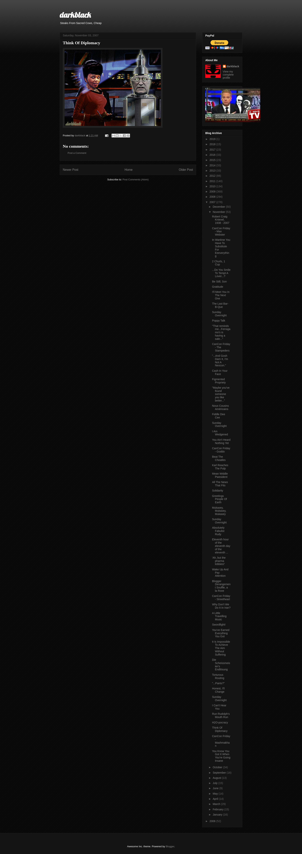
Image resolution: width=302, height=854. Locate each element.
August (217, 777)
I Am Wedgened (220, 433)
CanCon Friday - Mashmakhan (221, 741)
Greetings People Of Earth (219, 499)
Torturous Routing (218, 676)
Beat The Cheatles (219, 458)
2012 (213, 175)
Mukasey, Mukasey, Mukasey (219, 511)
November (219, 211)
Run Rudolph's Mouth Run (221, 715)
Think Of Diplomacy (219, 729)
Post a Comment (77, 153)
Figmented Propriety (219, 381)
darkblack (75, 15)
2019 (213, 139)
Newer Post (70, 169)
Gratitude (217, 286)
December (219, 206)
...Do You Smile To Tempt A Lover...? (221, 273)
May (215, 793)
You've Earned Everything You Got (220, 633)
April (216, 798)
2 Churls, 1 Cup (218, 263)
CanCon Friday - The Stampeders (221, 347)
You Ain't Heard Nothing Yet (221, 441)
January (218, 814)
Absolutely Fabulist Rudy (218, 531)
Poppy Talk (218, 320)
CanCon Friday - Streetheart (221, 597)
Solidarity (217, 490)
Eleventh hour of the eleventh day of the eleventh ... (221, 546)
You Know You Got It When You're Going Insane (221, 756)
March (217, 804)
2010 (213, 186)
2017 (213, 149)
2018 (213, 144)
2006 (213, 821)
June (216, 788)
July (215, 783)
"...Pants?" (218, 683)
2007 (213, 202)
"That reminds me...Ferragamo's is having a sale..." (221, 332)
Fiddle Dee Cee (218, 416)
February (218, 809)
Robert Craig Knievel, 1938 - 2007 (220, 220)
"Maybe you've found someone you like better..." (221, 394)
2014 (213, 165)
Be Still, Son (219, 281)
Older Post (186, 169)
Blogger (170, 846)
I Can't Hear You (219, 707)
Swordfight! (219, 624)
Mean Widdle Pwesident (220, 475)
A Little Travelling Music (219, 616)
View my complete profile (228, 74)
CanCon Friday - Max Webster (221, 231)
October (218, 767)
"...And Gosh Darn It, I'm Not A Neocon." (220, 360)
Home (129, 169)
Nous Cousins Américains (220, 407)
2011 (213, 181)
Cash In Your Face (219, 372)
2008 (213, 196)
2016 (213, 154)
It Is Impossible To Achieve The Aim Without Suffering (221, 648)
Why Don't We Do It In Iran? (221, 606)
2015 (213, 160)
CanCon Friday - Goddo (221, 450)
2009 (213, 191)
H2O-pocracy (220, 722)
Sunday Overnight (219, 314)
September (219, 772)
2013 (213, 170)
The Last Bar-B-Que (220, 305)
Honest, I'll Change (218, 690)
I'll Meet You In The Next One (221, 295)
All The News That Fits (220, 484)
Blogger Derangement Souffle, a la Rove (221, 586)
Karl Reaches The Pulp (220, 467)
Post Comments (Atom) (135, 179)
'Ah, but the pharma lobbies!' (219, 561)
